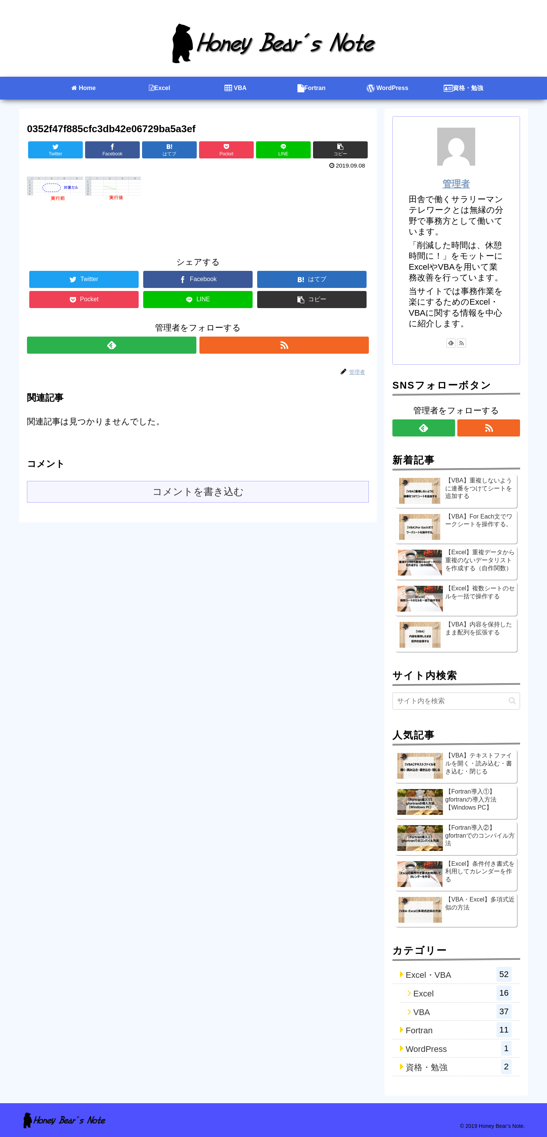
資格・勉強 (459, 1066)
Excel (462, 993)
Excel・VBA (459, 974)
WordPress (459, 1048)
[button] (512, 700)
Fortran (459, 1029)
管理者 (456, 184)
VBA (462, 1011)
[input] (456, 701)
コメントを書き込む (198, 491)
